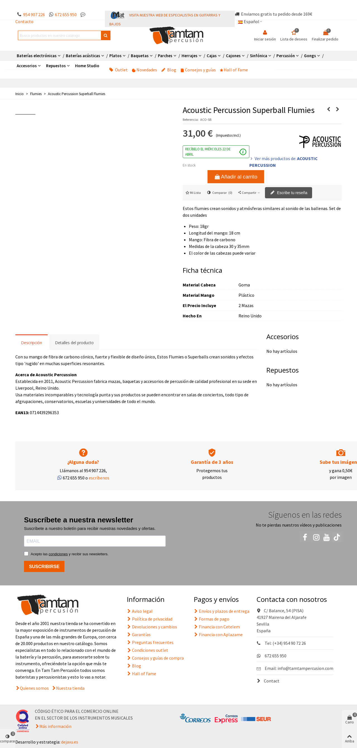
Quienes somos (34, 688)
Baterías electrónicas (37, 55)
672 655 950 (66, 14)
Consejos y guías (198, 70)
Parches (165, 55)
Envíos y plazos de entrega (221, 611)
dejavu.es (69, 742)
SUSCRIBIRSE (44, 566)
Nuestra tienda (70, 688)
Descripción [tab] (31, 342)
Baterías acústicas (83, 55)
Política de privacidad (149, 619)
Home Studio (87, 65)
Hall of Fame (234, 70)
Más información (55, 726)
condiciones (58, 554)
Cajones (233, 55)
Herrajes (189, 55)
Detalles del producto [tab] (74, 342)
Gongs (310, 55)
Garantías (139, 634)
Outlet (118, 70)
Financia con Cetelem (217, 626)
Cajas (212, 55)
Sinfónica (258, 55)
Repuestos (56, 65)
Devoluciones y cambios (152, 626)
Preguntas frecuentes (150, 642)
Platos (115, 55)
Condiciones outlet (147, 650)
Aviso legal (140, 611)
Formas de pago (211, 619)
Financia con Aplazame (218, 634)
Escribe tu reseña (288, 193)
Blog (168, 70)
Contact (268, 681)
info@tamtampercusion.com (305, 668)
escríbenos (99, 478)
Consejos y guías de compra (155, 658)
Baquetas (140, 55)
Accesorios (27, 65)
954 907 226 (34, 14)
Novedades (144, 70)
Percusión (285, 55)
